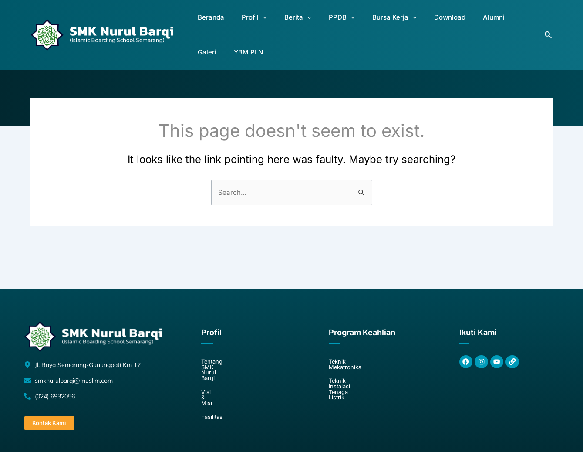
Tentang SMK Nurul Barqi (237, 339)
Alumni (451, 23)
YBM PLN (516, 23)
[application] (255, 23)
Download (414, 23)
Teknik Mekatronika (357, 339)
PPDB (320, 23)
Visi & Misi (215, 355)
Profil (246, 23)
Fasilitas (212, 370)
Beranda (210, 23)
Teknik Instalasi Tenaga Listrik (371, 355)
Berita (283, 23)
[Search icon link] (549, 22)
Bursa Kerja (366, 23)
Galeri (481, 23)
